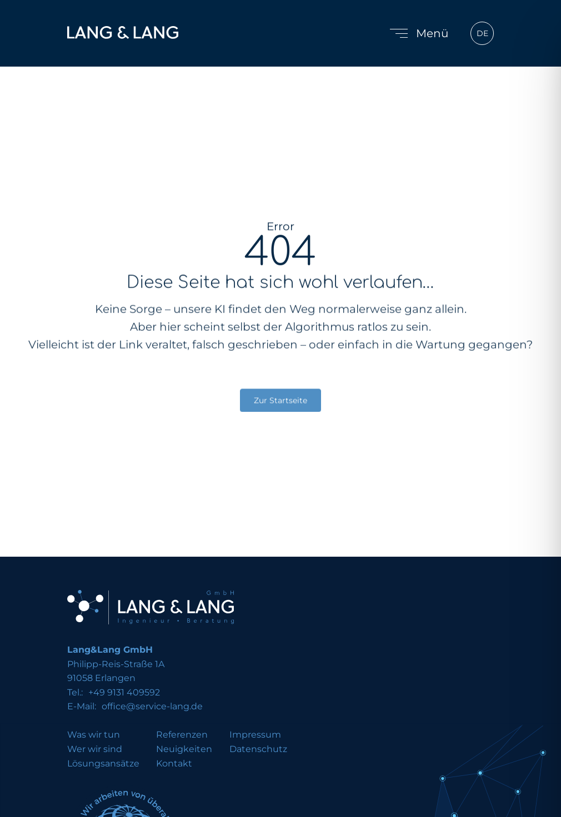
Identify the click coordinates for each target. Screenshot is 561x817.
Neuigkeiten (184, 749)
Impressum (255, 734)
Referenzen (182, 734)
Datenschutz (258, 749)
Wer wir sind (94, 749)
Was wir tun (93, 734)
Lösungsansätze (103, 763)
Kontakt (174, 763)
